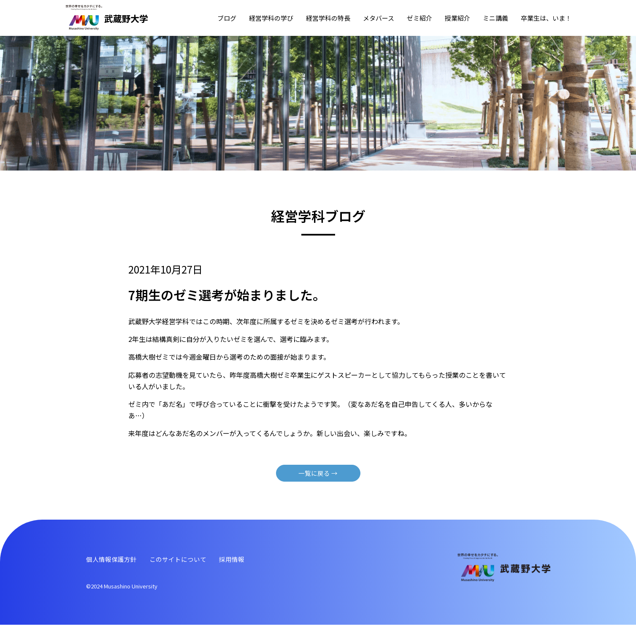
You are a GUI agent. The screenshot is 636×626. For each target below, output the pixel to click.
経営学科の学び (271, 18)
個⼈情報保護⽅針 (113, 560)
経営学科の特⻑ (328, 18)
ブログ (226, 18)
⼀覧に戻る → (318, 474)
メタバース (378, 18)
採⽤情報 (239, 560)
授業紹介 (457, 18)
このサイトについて (183, 560)
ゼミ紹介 (419, 18)
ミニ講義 (495, 18)
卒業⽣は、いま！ (546, 18)
